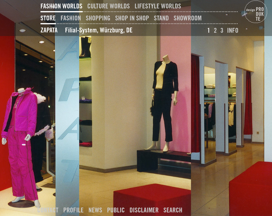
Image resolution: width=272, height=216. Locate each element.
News (95, 210)
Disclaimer (144, 210)
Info (232, 30)
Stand (161, 18)
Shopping (98, 18)
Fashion (71, 18)
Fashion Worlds (61, 6)
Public (116, 210)
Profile (73, 210)
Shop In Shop (132, 18)
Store (48, 18)
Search (172, 210)
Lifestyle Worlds (158, 6)
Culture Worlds (108, 6)
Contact (47, 210)
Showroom (188, 18)
